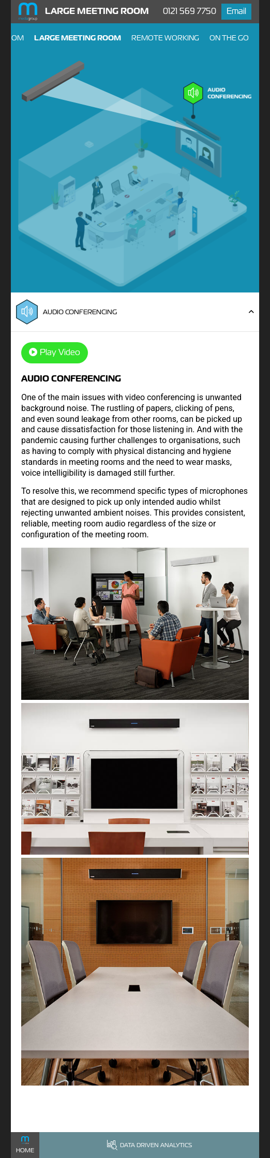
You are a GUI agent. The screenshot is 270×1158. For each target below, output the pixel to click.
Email (236, 11)
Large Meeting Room (77, 37)
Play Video (54, 352)
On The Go (229, 38)
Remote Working (165, 38)
